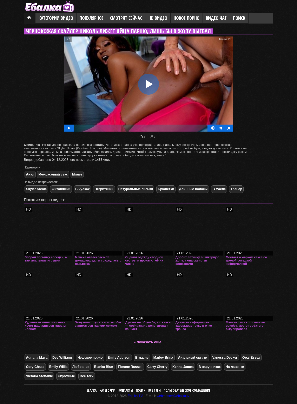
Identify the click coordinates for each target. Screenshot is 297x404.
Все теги (87, 376)
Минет (77, 174)
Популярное (92, 18)
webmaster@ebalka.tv (173, 396)
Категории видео (56, 18)
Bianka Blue (103, 367)
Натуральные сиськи (135, 189)
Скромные (66, 376)
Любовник (80, 367)
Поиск (239, 18)
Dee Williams (62, 357)
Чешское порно (90, 357)
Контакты (125, 390)
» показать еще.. (149, 342)
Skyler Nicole (36, 189)
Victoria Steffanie (39, 376)
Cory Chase (35, 367)
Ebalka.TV (135, 396)
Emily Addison (118, 357)
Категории (107, 390)
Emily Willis (58, 367)
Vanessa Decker (224, 357)
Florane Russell (130, 367)
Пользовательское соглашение (187, 390)
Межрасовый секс (53, 174)
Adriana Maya (36, 357)
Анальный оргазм (192, 357)
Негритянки (103, 189)
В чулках (82, 189)
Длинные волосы (193, 189)
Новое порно (186, 18)
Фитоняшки (61, 189)
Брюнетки (166, 189)
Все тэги (154, 390)
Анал (30, 174)
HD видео (157, 18)
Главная (29, 18)
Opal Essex (251, 357)
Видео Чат (216, 18)
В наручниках (210, 367)
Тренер (236, 189)
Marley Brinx (163, 357)
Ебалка (91, 390)
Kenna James (183, 367)
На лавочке (235, 367)
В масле (219, 189)
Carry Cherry (157, 367)
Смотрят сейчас (126, 18)
